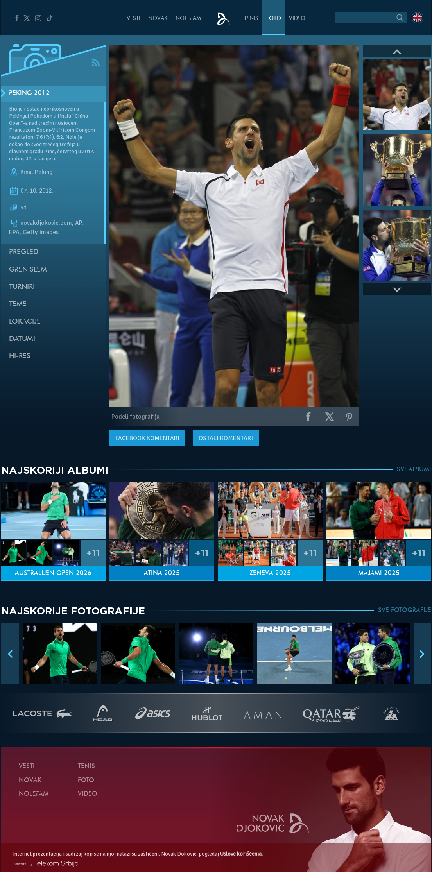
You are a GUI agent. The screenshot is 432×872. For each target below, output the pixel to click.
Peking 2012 (29, 93)
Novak (158, 18)
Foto (273, 18)
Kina (26, 172)
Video (297, 18)
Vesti (133, 18)
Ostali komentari (226, 438)
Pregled (23, 252)
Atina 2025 (162, 573)
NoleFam (188, 18)
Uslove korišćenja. (241, 854)
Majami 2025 (379, 573)
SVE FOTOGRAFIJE (404, 610)
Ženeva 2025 (270, 573)
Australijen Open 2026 (53, 573)
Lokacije (25, 322)
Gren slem (28, 270)
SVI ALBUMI (414, 470)
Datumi (22, 339)
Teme (18, 304)
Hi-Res (19, 356)
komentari (147, 438)
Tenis (251, 18)
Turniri (22, 287)
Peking (44, 172)
